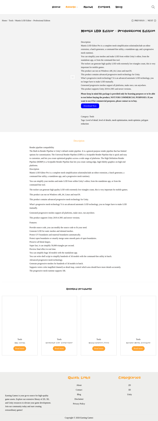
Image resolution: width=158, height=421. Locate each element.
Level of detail (92, 120)
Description (79, 141)
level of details (105, 120)
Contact (79, 390)
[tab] (79, 141)
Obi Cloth (20, 343)
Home (4, 20)
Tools (11, 20)
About (79, 385)
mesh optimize (134, 120)
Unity (129, 394)
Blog (79, 394)
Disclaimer (78, 399)
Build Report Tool (99, 343)
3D (129, 390)
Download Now (90, 106)
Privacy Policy (79, 404)
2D (129, 385)
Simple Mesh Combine (138, 343)
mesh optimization (119, 120)
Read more (19, 348)
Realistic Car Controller (59, 343)
